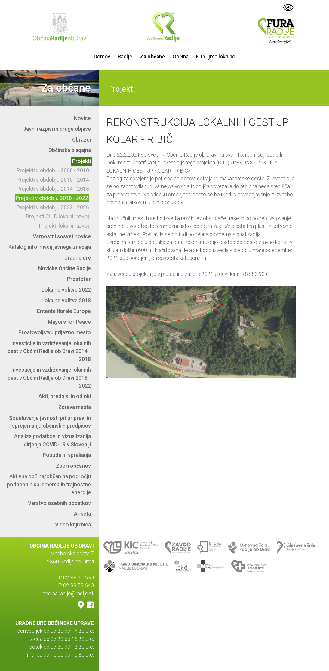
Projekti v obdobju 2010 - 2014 (53, 180)
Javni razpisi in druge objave (57, 129)
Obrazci (81, 140)
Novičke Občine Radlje (64, 268)
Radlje (125, 57)
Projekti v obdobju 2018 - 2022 (52, 198)
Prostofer (79, 279)
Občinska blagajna (69, 150)
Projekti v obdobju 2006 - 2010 (53, 170)
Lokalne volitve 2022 (66, 290)
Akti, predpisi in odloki (64, 396)
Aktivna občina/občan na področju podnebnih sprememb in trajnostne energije (49, 484)
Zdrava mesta (74, 407)
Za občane (152, 57)
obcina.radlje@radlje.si (67, 593)
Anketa (82, 514)
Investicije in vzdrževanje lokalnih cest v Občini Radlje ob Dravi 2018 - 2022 (49, 378)
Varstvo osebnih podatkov (59, 503)
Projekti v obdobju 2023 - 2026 (53, 207)
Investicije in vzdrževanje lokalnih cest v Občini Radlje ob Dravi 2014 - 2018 (49, 351)
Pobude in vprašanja (67, 455)
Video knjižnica (73, 525)
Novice (82, 118)
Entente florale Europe (64, 311)
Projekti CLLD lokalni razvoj (57, 217)
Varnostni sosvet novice (62, 236)
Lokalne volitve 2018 (66, 301)
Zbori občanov (73, 466)
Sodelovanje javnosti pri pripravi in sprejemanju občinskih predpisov (50, 422)
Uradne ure (77, 258)
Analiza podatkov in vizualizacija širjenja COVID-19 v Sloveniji (52, 440)
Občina (181, 57)
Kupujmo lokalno (215, 57)
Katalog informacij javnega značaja (49, 247)
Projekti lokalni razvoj (64, 226)
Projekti (81, 161)
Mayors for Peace (69, 322)
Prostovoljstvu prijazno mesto (54, 332)
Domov (102, 57)
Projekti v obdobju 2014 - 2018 (53, 189)
